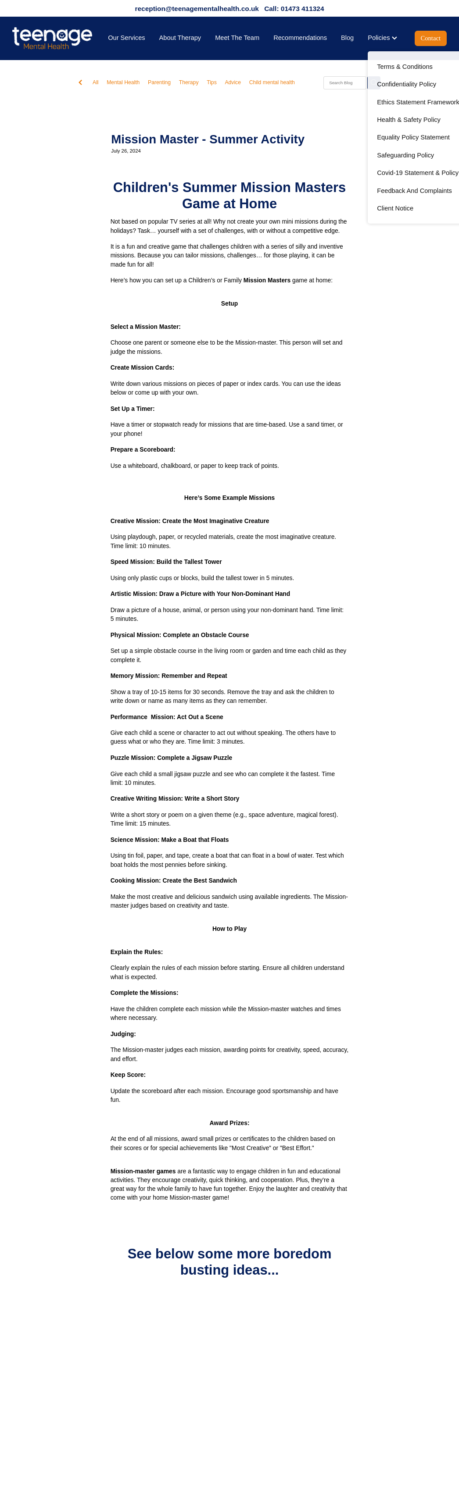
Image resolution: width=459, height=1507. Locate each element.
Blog (347, 37)
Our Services (126, 37)
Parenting (159, 82)
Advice (233, 82)
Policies (382, 37)
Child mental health (272, 82)
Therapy (189, 82)
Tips (212, 82)
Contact (431, 38)
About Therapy (180, 37)
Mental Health (123, 82)
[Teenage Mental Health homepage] (55, 38)
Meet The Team (237, 37)
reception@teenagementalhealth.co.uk (197, 8)
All (96, 82)
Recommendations (300, 37)
